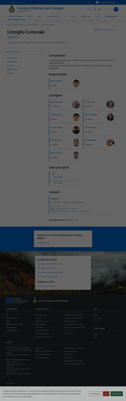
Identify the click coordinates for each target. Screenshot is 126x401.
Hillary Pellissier (91, 114)
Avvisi (95, 321)
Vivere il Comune (53, 16)
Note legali (67, 357)
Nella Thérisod (56, 81)
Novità (29, 16)
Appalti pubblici (40, 324)
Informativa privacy (70, 351)
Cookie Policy (68, 354)
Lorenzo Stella (56, 127)
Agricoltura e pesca (41, 315)
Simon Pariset (56, 153)
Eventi (95, 337)
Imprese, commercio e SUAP (73, 318)
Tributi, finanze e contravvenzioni (75, 327)
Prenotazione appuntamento (44, 351)
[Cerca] (116, 9)
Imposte (98, 16)
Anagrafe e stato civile (42, 321)
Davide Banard (90, 127)
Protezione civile (86, 16)
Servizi (39, 16)
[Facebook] (95, 9)
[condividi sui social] (98, 29)
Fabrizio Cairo (56, 140)
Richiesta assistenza (41, 357)
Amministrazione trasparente (73, 348)
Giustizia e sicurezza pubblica (73, 315)
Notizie (95, 315)
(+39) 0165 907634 (59, 206)
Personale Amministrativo (14, 324)
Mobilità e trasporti (70, 321)
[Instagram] (99, 9)
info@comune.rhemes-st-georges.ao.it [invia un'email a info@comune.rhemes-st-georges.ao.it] (65, 208)
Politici (8, 321)
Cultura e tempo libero (42, 333)
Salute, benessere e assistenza (74, 324)
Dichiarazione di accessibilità (73, 361)
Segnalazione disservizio (43, 354)
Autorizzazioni (39, 327)
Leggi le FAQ (39, 348)
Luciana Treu (90, 102)
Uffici (7, 315)
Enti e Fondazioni (11, 327)
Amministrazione (16, 16)
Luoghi (95, 334)
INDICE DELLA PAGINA (24, 52)
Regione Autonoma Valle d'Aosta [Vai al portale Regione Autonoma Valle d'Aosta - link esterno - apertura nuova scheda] (17, 2)
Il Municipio (58, 177)
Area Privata (10, 383)
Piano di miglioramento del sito (74, 364)
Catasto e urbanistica (42, 330)
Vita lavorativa (69, 333)
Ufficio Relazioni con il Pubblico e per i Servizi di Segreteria (18, 360)
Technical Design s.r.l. (19, 395)
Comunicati (97, 318)
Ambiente (38, 318)
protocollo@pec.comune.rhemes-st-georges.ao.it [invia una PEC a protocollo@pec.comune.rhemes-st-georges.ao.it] (73, 211)
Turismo (73, 16)
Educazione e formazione (43, 337)
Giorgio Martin (90, 140)
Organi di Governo (12, 318)
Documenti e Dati (11, 330)
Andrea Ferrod (56, 102)
